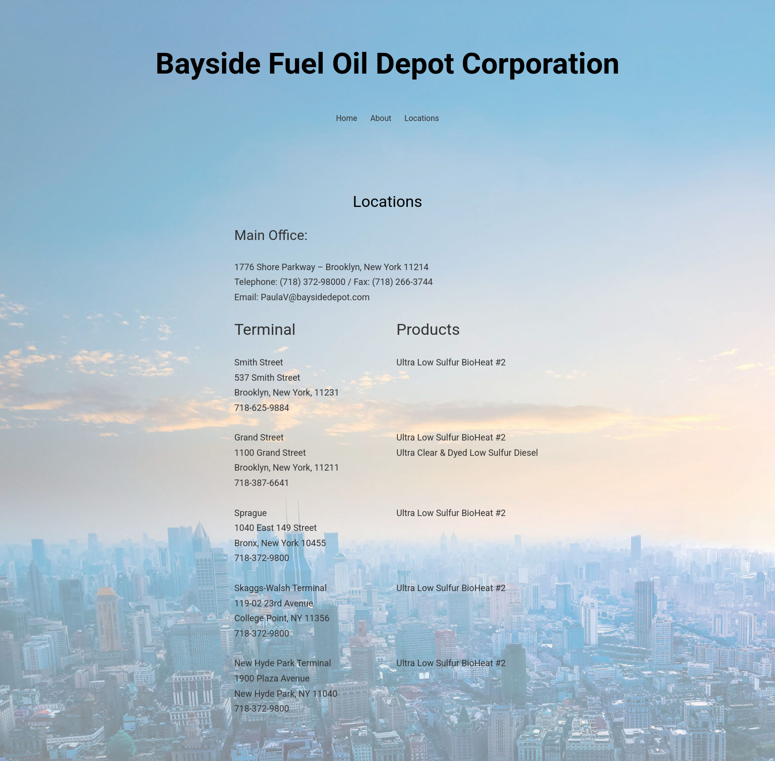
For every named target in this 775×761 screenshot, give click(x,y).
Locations (421, 118)
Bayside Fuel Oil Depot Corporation (388, 63)
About (380, 118)
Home (346, 118)
